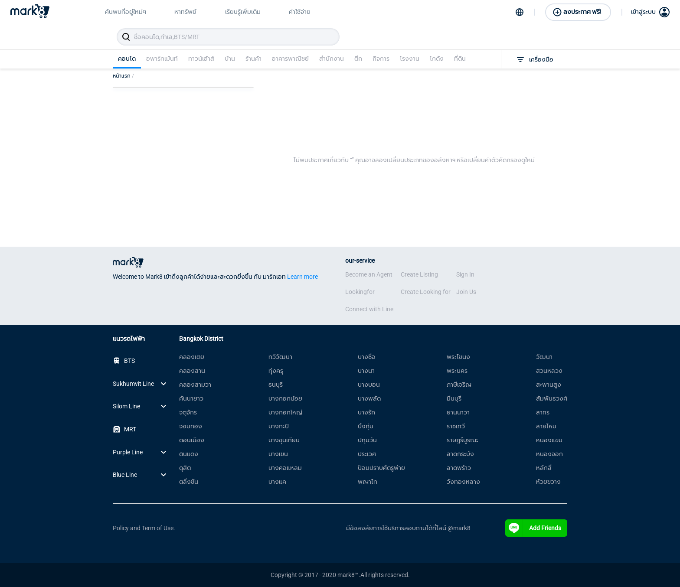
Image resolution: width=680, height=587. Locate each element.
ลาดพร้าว (459, 467)
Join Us (466, 291)
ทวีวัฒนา (280, 356)
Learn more (302, 276)
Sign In (465, 274)
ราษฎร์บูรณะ (462, 440)
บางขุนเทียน (284, 440)
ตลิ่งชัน (188, 481)
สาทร (542, 412)
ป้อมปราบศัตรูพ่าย (381, 467)
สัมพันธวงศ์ (551, 398)
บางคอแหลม (285, 467)
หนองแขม (549, 440)
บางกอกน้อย (285, 398)
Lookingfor (360, 291)
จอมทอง (190, 426)
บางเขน (278, 453)
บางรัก (366, 412)
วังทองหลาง (463, 481)
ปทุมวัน (367, 440)
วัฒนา (544, 356)
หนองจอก (549, 453)
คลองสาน (192, 370)
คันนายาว (191, 398)
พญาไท (367, 481)
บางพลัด (369, 398)
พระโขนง (458, 356)
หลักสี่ (544, 467)
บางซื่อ (367, 356)
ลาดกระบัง (460, 453)
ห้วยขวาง (548, 481)
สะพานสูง (548, 384)
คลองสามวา (195, 384)
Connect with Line (369, 309)
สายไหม (546, 426)
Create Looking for (426, 291)
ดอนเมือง (191, 440)
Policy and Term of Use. (144, 528)
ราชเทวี (456, 426)
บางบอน (369, 384)
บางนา (366, 370)
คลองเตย (191, 356)
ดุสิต (185, 467)
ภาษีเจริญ (459, 384)
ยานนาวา (458, 412)
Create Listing (419, 274)
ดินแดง (188, 453)
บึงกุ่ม (365, 426)
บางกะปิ (278, 426)
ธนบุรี (275, 384)
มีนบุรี (454, 398)
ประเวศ (367, 453)
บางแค (277, 481)
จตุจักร (188, 412)
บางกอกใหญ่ (285, 412)
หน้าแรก (123, 76)
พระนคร (457, 370)
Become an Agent (368, 274)
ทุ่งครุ (275, 370)
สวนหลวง (549, 370)
